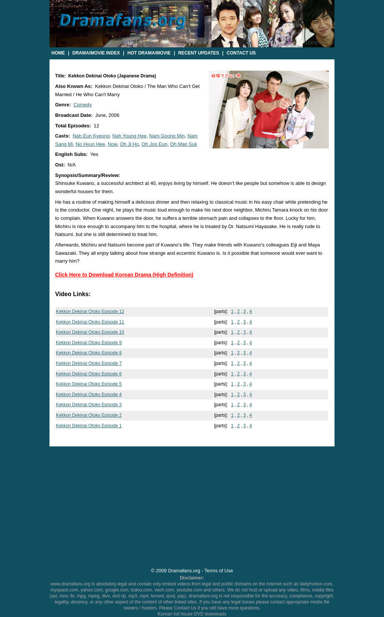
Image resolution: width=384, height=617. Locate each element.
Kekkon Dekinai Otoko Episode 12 (90, 311)
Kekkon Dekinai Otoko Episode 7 (89, 363)
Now (112, 144)
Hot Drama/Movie (149, 53)
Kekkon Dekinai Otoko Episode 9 (89, 342)
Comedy (83, 104)
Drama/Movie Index (96, 53)
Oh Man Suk (183, 144)
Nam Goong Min (167, 136)
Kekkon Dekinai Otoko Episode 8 (89, 352)
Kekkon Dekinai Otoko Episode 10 (90, 332)
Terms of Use (218, 570)
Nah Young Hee (129, 136)
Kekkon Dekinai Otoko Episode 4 (89, 394)
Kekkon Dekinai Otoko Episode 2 (89, 415)
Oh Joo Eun (155, 144)
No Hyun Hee (90, 144)
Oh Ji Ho (129, 144)
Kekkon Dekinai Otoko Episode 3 (89, 404)
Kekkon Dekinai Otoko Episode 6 (89, 374)
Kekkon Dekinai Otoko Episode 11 (90, 322)
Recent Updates (198, 53)
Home (58, 53)
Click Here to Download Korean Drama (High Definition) (124, 275)
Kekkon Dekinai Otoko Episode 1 (89, 425)
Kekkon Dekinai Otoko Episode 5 (89, 384)
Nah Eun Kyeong (91, 136)
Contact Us (241, 53)
